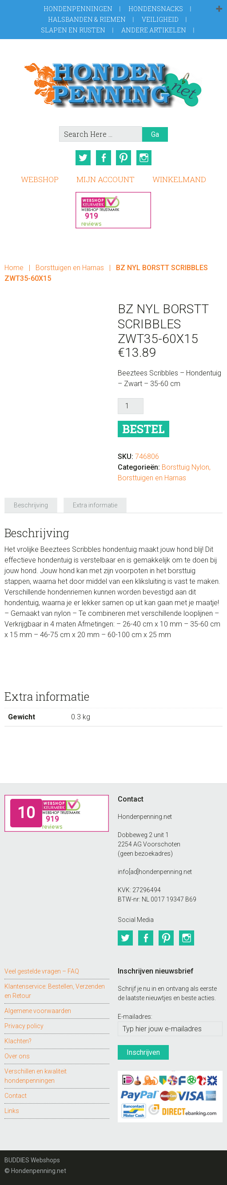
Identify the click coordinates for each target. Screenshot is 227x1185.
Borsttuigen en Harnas (70, 267)
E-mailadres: (135, 1016)
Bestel (143, 429)
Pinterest (123, 157)
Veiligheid (160, 19)
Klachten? (18, 1041)
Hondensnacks (155, 8)
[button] (219, 9)
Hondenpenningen (78, 8)
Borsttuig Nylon (185, 467)
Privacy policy (24, 1025)
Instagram (143, 157)
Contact (15, 1095)
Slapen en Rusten (73, 30)
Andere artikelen (153, 30)
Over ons (17, 1056)
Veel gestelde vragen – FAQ (41, 971)
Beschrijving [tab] (31, 505)
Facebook (103, 157)
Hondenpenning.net (113, 82)
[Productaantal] (130, 406)
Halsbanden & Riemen (87, 19)
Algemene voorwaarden (37, 1010)
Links (11, 1110)
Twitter (82, 157)
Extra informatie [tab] (95, 505)
